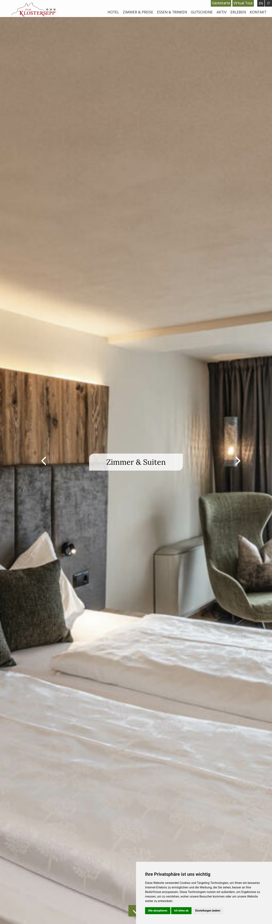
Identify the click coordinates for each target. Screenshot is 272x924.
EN (261, 3)
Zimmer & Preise (138, 12)
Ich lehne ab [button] (181, 910)
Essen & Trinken (172, 12)
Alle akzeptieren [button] (157, 910)
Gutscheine (202, 12)
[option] (136, 462)
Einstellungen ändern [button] (207, 910)
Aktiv (221, 12)
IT (268, 3)
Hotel (113, 12)
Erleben (238, 12)
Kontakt (258, 12)
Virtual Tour (243, 3)
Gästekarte (221, 3)
